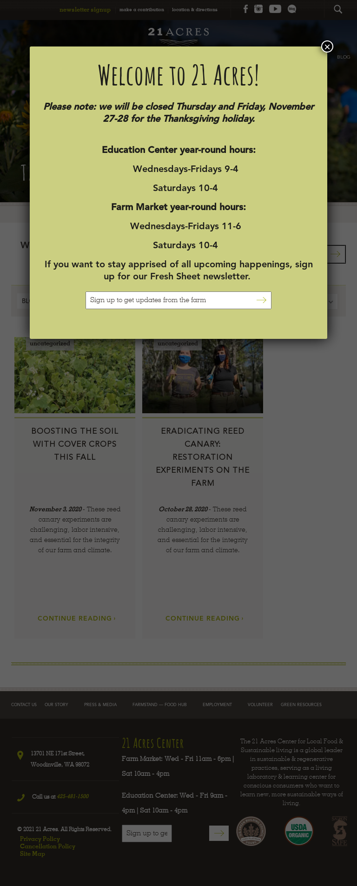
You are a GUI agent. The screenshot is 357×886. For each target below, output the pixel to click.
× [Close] (327, 46)
